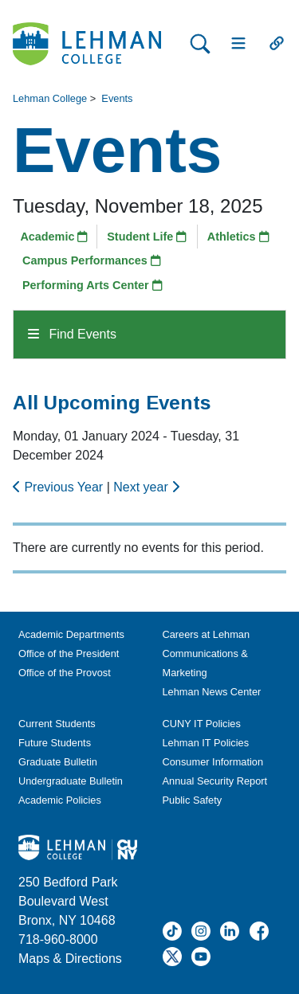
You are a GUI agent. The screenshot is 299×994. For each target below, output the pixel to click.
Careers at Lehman (206, 634)
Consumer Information (213, 762)
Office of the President (68, 653)
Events (116, 98)
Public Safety (192, 800)
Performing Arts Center (92, 285)
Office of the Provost (64, 673)
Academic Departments (71, 634)
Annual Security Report (215, 781)
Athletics (238, 236)
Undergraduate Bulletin (70, 781)
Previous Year (60, 487)
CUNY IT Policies (202, 724)
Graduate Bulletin (57, 762)
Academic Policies (59, 800)
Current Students (57, 724)
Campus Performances (91, 260)
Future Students (54, 743)
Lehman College (50, 98)
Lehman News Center (212, 692)
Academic (54, 236)
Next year (146, 487)
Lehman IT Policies (206, 743)
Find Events (72, 334)
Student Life (147, 236)
